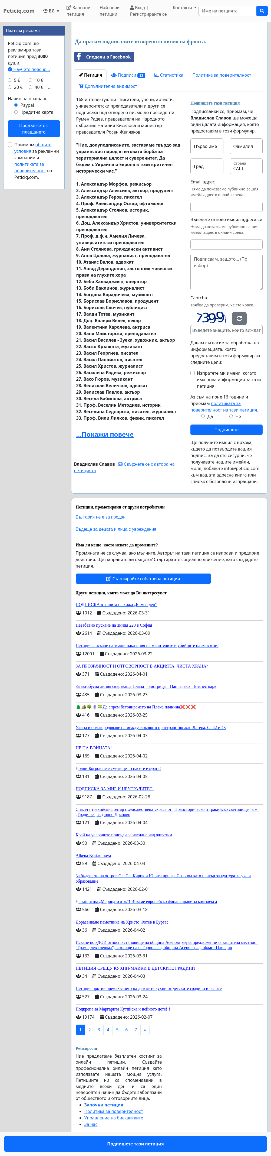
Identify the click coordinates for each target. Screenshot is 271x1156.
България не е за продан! (101, 517)
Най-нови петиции (110, 11)
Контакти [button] (183, 8)
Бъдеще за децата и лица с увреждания (116, 529)
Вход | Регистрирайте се (148, 11)
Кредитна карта (37, 112)
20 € (18, 87)
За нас (91, 1124)
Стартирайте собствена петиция (143, 579)
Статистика (168, 75)
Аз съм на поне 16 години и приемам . (224, 403)
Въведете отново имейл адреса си (226, 219)
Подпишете (226, 430)
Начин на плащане (28, 99)
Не (238, 416)
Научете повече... (29, 69)
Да (210, 416)
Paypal (27, 105)
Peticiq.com (19, 10)
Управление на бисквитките (113, 1118)
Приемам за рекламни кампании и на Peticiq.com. (36, 161)
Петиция (90, 75)
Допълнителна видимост (108, 86)
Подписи (128, 75)
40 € (39, 87)
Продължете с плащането (33, 128)
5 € (17, 80)
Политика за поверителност (222, 75)
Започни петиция (79, 11)
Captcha (198, 298)
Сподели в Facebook (102, 57)
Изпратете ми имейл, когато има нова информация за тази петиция (229, 379)
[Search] (228, 11)
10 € (39, 80)
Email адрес (202, 182)
